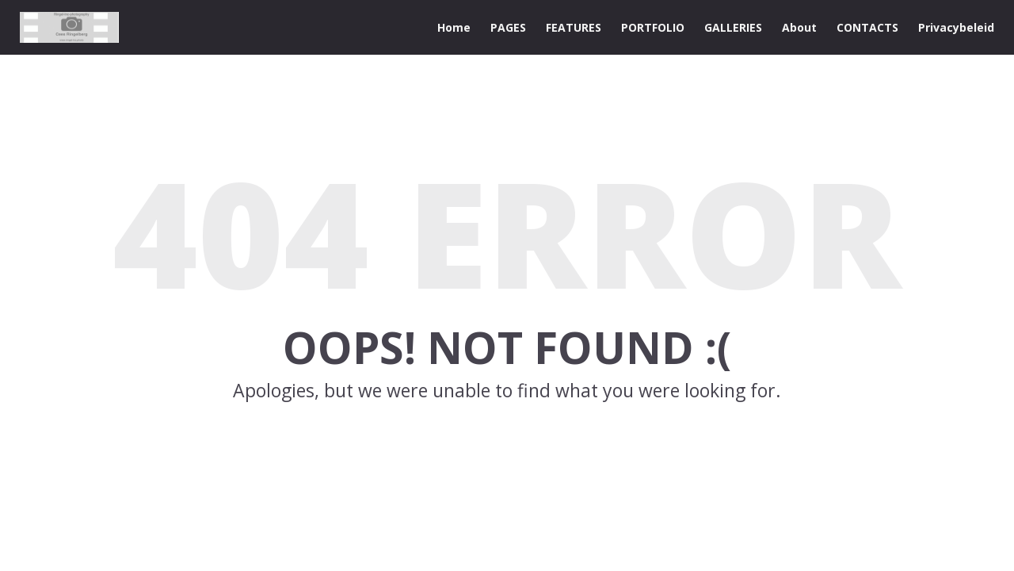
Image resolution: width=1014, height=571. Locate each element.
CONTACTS (867, 27)
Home (454, 27)
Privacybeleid (956, 27)
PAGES (508, 27)
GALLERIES (733, 27)
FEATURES (573, 27)
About (799, 27)
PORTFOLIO (652, 27)
